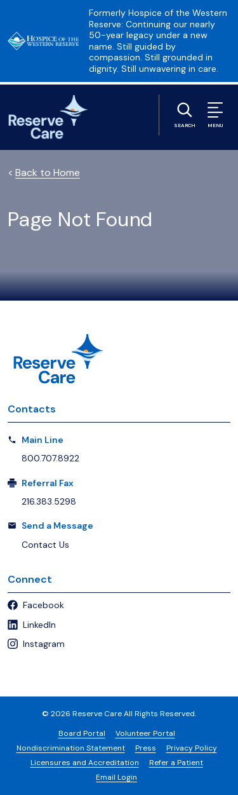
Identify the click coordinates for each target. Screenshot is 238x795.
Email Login (116, 777)
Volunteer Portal (145, 733)
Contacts (32, 409)
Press (145, 748)
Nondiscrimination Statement (71, 748)
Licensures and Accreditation (84, 763)
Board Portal (81, 733)
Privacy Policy (191, 748)
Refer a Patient (176, 763)
